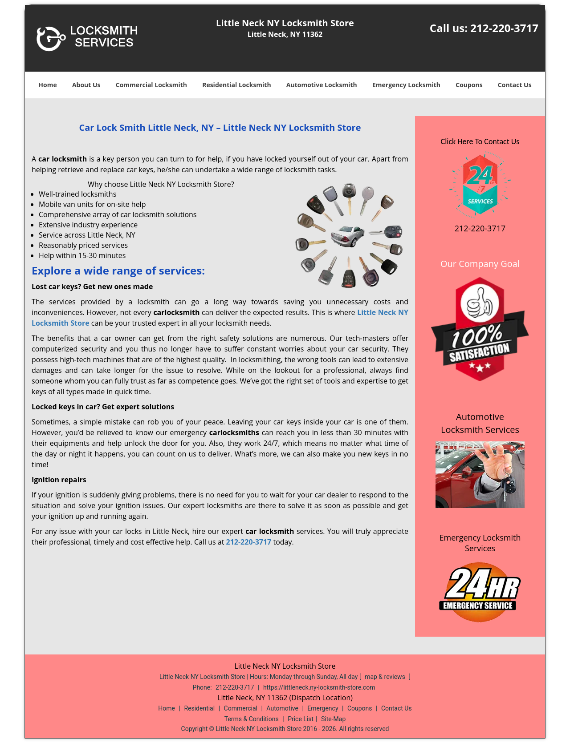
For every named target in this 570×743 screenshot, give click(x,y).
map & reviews (386, 676)
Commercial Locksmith (151, 85)
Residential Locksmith (236, 85)
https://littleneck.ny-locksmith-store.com (319, 687)
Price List (301, 719)
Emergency (322, 708)
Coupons (469, 85)
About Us (86, 85)
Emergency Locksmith (406, 85)
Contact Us (515, 85)
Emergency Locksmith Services (480, 542)
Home (47, 85)
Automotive (282, 708)
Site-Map (333, 719)
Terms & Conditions (251, 719)
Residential (199, 708)
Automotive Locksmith (321, 85)
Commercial (240, 708)
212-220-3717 (504, 27)
